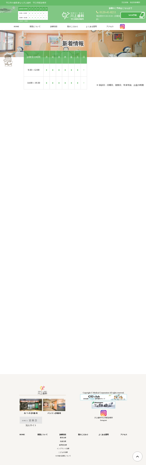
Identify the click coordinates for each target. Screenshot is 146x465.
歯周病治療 (63, 445)
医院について (35, 26)
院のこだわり (72, 26)
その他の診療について (63, 456)
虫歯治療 (63, 441)
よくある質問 (91, 26)
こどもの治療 (63, 452)
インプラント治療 (63, 448)
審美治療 (63, 437)
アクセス (110, 26)
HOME (16, 26)
